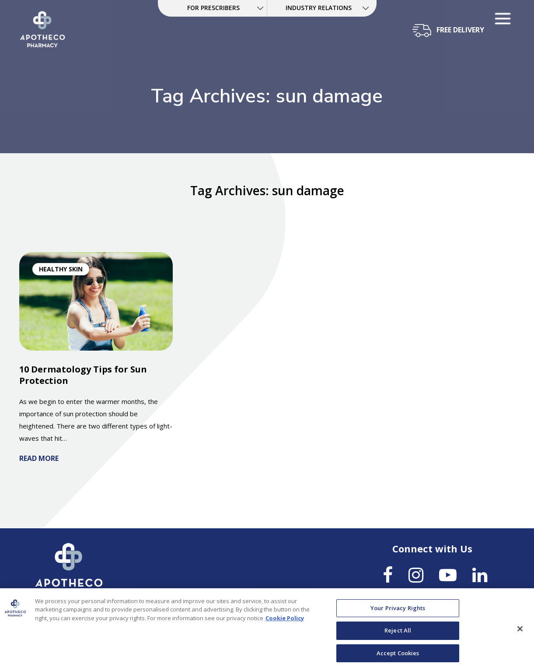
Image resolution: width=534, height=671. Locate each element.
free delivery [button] (460, 30)
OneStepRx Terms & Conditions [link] (187, 582)
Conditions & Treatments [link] (177, 547)
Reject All (397, 635)
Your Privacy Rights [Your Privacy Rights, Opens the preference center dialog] (397, 612)
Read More (39, 458)
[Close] (520, 633)
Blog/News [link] (279, 565)
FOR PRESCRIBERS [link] (213, 8)
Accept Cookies (398, 657)
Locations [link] (277, 547)
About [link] (146, 565)
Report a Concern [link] (290, 582)
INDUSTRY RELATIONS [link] (319, 8)
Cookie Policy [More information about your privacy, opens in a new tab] (284, 622)
